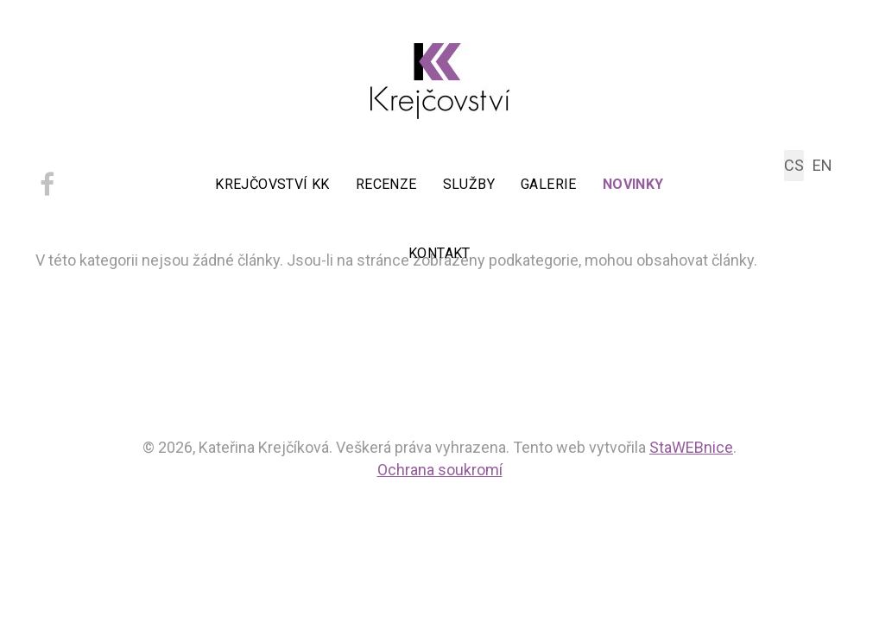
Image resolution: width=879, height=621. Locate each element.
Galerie (549, 184)
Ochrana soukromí (440, 470)
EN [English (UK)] (822, 165)
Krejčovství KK (272, 184)
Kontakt (439, 253)
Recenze (386, 184)
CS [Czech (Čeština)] (794, 165)
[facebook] (47, 191)
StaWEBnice (691, 447)
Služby (469, 184)
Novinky (633, 184)
